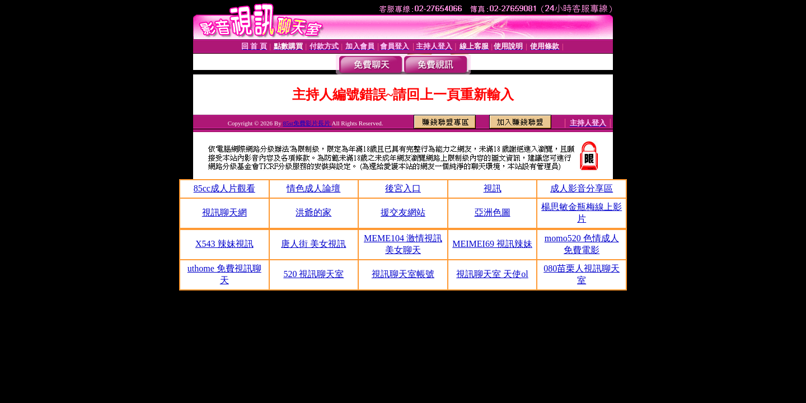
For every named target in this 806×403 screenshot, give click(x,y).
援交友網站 (403, 212)
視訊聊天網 (224, 212)
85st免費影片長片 (307, 123)
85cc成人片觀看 (224, 188)
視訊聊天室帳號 (403, 274)
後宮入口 (403, 188)
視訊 (493, 188)
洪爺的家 (313, 212)
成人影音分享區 (581, 188)
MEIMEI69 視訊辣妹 (492, 244)
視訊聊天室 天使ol (492, 274)
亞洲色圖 (492, 212)
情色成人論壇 (313, 188)
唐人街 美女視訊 (313, 244)
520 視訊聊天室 (313, 274)
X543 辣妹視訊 (224, 244)
